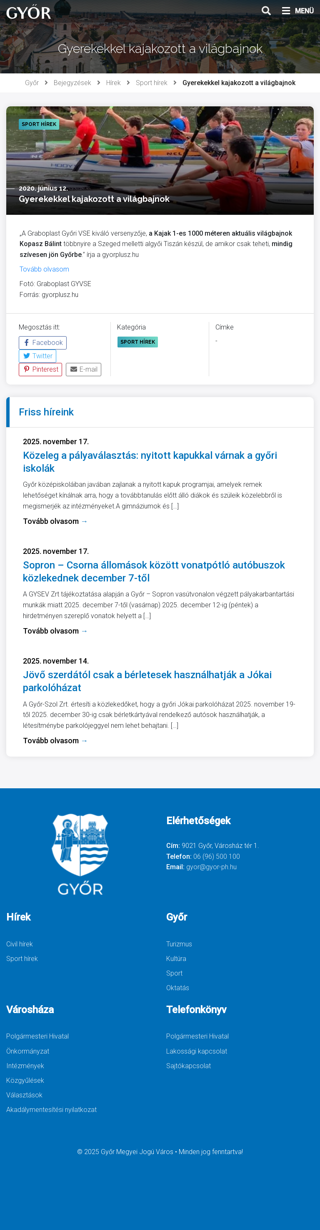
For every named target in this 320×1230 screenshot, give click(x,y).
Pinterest (40, 369)
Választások (24, 1095)
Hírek (113, 83)
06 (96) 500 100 (216, 856)
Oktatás (177, 988)
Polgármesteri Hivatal (37, 1036)
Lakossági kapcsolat (196, 1051)
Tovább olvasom (44, 269)
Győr (32, 83)
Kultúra (176, 959)
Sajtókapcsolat (188, 1066)
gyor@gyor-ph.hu (211, 867)
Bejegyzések (72, 83)
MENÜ (297, 11)
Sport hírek (152, 83)
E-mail (84, 369)
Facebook (42, 343)
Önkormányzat (27, 1051)
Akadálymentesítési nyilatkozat (51, 1110)
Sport (174, 973)
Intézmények (25, 1066)
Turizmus (179, 944)
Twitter (37, 356)
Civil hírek (19, 944)
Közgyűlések (25, 1080)
